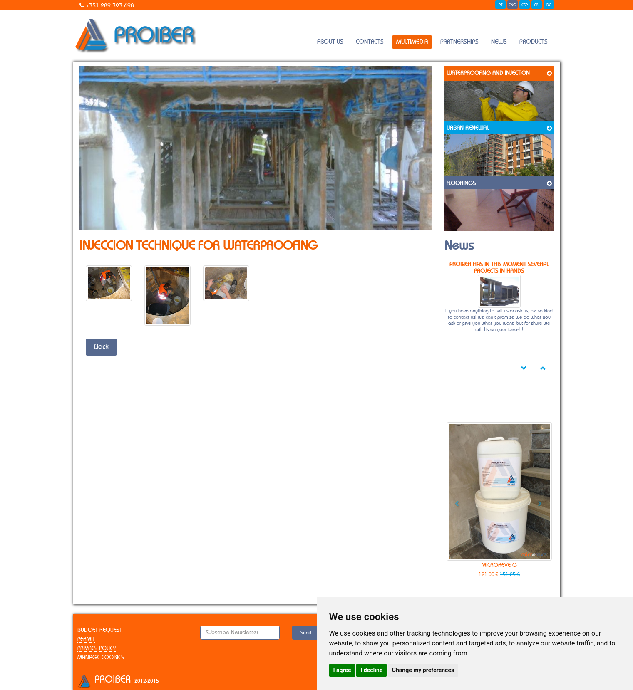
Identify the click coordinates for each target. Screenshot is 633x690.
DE (548, 5)
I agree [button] (342, 670)
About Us (330, 42)
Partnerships (459, 42)
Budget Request (99, 630)
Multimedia (412, 42)
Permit (86, 639)
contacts (370, 42)
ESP (524, 5)
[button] (454, 500)
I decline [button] (371, 670)
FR (536, 5)
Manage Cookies (100, 657)
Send (305, 632)
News (499, 42)
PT (500, 5)
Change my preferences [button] (423, 670)
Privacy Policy (96, 648)
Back (101, 347)
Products (533, 42)
